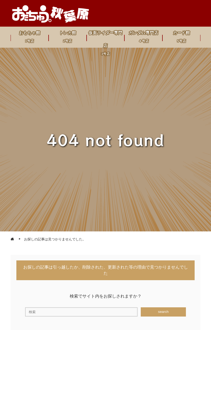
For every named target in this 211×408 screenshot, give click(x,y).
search (163, 312)
